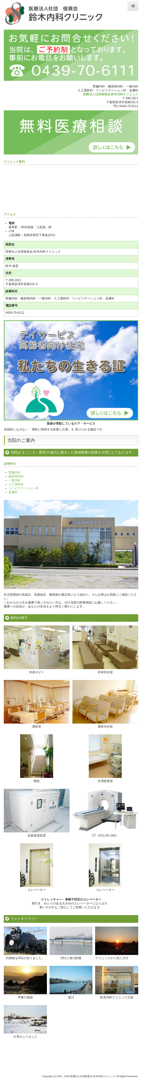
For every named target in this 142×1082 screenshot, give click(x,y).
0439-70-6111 (128, 106)
